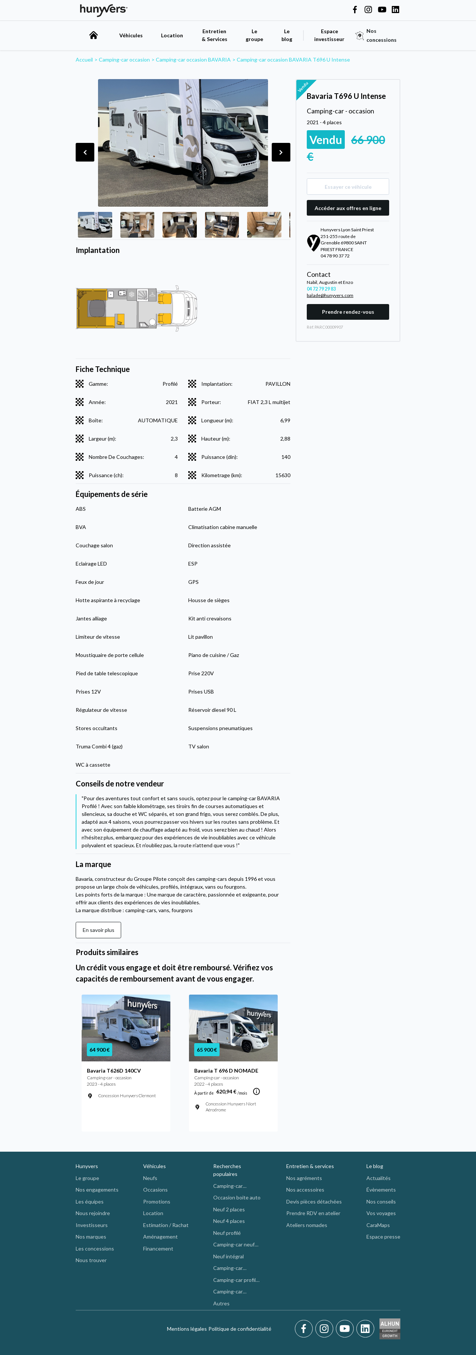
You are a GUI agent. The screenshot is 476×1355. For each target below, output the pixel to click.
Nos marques (91, 1236)
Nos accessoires (305, 1189)
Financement (158, 1248)
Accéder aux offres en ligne (348, 208)
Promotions (156, 1201)
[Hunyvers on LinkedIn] (395, 10)
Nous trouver (91, 1260)
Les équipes (90, 1201)
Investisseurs (92, 1225)
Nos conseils (381, 1201)
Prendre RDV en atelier (313, 1213)
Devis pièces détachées (314, 1201)
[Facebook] (305, 1329)
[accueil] (93, 35)
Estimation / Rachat (166, 1225)
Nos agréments (304, 1178)
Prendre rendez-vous (348, 312)
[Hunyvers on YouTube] (382, 10)
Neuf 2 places (229, 1209)
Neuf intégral (228, 1256)
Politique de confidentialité (239, 1329)
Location (172, 35)
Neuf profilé (227, 1233)
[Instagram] (325, 1329)
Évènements (381, 1189)
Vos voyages (381, 1213)
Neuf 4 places (229, 1221)
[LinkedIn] (365, 1329)
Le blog (374, 1166)
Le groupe (254, 35)
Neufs (150, 1178)
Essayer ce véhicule (348, 187)
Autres (221, 1303)
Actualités (378, 1178)
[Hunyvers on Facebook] (355, 10)
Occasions (155, 1189)
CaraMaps (378, 1225)
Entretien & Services (214, 35)
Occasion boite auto (237, 1197)
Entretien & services (310, 1166)
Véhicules (131, 35)
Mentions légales (187, 1329)
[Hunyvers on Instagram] (368, 10)
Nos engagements (97, 1189)
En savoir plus (98, 930)
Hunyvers (87, 1166)
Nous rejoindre (93, 1213)
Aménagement (160, 1236)
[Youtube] (346, 1329)
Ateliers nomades (306, 1225)
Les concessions (95, 1248)
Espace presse (383, 1236)
